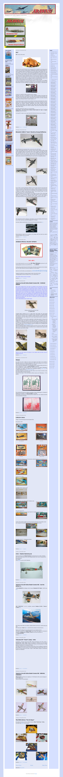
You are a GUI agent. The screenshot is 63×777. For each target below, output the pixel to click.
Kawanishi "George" (54, 130)
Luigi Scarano (53, 145)
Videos (52, 208)
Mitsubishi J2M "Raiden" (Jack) (53, 161)
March (53, 356)
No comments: (25, 668)
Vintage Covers (53, 209)
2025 (52, 300)
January (53, 359)
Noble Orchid (43, 368)
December (53, 316)
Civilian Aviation (53, 61)
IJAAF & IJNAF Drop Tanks (53, 68)
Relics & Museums (54, 201)
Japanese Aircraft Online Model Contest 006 (53, 99)
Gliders (52, 65)
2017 (17, 52)
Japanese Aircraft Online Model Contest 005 (53, 95)
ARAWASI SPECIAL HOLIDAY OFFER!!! (26, 241)
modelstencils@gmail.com (28, 324)
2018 (52, 311)
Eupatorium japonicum (30, 369)
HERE (19, 560)
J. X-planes (52, 80)
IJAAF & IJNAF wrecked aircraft (53, 73)
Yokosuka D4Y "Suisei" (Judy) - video (26, 639)
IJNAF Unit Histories (54, 76)
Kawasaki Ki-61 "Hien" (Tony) (53, 142)
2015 (52, 361)
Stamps (18, 359)
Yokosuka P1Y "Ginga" (53, 219)
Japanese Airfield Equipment (53, 127)
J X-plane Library (53, 79)
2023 (52, 303)
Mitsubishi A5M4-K (54, 151)
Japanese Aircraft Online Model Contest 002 (53, 86)
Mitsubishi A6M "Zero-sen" (53, 154)
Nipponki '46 (53, 195)
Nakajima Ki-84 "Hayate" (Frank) (53, 191)
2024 (52, 302)
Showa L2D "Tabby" (54, 203)
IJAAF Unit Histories (54, 74)
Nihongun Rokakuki (54, 193)
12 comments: (25, 127)
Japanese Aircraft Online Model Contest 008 (53, 105)
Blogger (35, 773)
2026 (52, 299)
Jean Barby (52, 129)
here (42, 222)
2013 (52, 364)
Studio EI (52, 292)
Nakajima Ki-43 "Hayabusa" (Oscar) (54, 185)
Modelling (52, 174)
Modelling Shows (53, 175)
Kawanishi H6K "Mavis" (53, 133)
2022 (52, 305)
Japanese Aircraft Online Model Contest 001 (53, 82)
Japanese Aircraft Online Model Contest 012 (53, 118)
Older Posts (44, 765)
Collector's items (53, 63)
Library (52, 144)
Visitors (52, 212)
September (53, 346)
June (53, 351)
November (53, 343)
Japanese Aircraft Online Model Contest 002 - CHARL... (54, 330)
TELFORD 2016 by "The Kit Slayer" (25, 720)
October (53, 345)
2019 (52, 310)
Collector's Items (20, 417)
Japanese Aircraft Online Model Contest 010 (53, 111)
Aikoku (52, 55)
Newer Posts (18, 765)
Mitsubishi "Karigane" (52, 147)
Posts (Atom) (22, 767)
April (53, 354)
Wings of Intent (53, 291)
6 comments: (25, 236)
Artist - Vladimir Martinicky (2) (24, 553)
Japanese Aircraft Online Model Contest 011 (53, 115)
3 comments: (25, 278)
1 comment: (25, 548)
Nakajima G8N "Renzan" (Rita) (53, 181)
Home (31, 765)
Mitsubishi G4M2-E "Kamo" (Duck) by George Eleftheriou (31, 132)
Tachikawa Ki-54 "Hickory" (53, 207)
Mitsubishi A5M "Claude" (53, 150)
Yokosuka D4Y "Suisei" (53, 216)
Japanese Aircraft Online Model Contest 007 (53, 102)
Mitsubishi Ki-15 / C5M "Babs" (54, 163)
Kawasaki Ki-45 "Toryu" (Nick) (53, 138)
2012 (52, 366)
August (53, 348)
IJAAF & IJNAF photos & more (53, 70)
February (53, 357)
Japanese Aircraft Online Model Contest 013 (53, 121)
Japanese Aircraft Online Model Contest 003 (53, 89)
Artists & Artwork (53, 59)
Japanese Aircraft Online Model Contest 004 (53, 92)
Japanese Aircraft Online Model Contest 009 (53, 108)
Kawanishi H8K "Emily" (53, 136)
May (53, 353)
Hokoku (52, 66)
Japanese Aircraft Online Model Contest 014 (53, 124)
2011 (52, 367)
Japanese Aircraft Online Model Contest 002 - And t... (54, 340)
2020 (52, 308)
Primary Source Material (53, 200)
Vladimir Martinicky (54, 213)
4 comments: (25, 412)
